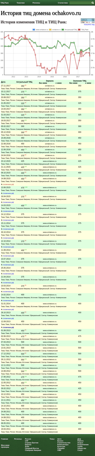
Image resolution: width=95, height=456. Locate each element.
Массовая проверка (5, 446)
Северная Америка (33, 450)
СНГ (26, 441)
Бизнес (60, 441)
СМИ (59, 450)
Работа (80, 441)
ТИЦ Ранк (5, 3)
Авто (59, 439)
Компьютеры (63, 444)
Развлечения (83, 444)
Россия (28, 439)
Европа (28, 444)
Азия (27, 446)
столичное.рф (8, 184)
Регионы (36, 3)
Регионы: (18, 439)
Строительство (63, 443)
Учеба (79, 446)
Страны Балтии (31, 443)
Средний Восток (32, 448)
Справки (60, 448)
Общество (81, 448)
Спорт (80, 450)
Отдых (80, 443)
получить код (89, 24)
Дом (79, 439)
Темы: (52, 439)
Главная (4, 439)
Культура (61, 446)
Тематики (21, 3)
